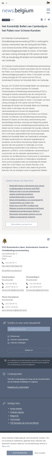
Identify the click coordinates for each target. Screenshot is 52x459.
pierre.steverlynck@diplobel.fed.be (14, 310)
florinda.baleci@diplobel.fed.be (37, 290)
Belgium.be (14, 416)
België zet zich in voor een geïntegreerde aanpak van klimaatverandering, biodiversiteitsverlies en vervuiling (25, 194)
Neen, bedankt (40, 453)
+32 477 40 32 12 (11, 287)
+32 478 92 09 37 (35, 287)
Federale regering (17, 412)
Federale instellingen (18, 343)
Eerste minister (16, 409)
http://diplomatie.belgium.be (12, 266)
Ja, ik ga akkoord (19, 453)
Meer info (6, 446)
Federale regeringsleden (19, 339)
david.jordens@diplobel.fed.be (13, 290)
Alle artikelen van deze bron (21, 224)
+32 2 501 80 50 (11, 284)
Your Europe (15, 419)
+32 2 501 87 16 (11, 304)
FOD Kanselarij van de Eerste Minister (24, 423)
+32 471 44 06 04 (11, 307)
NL (3, 3)
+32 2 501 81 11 (11, 263)
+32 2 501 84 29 (35, 284)
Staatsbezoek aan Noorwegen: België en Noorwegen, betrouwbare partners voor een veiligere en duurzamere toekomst (26, 214)
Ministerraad (14, 336)
